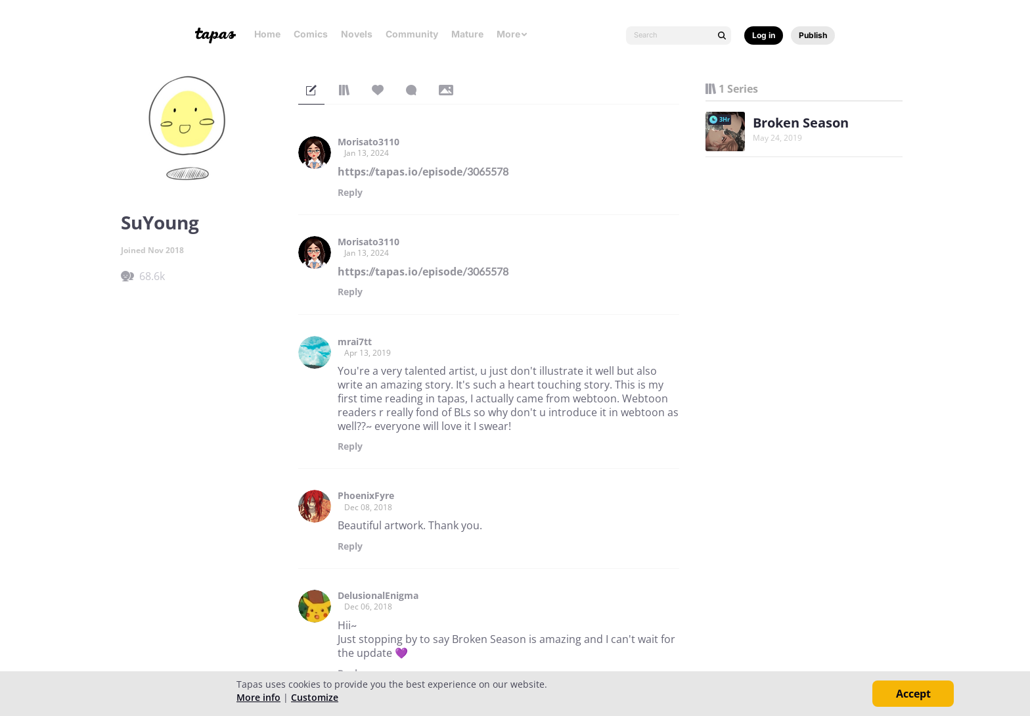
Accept (913, 693)
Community (412, 33)
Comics (311, 33)
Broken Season (801, 122)
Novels (356, 33)
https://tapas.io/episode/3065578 (423, 171)
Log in (763, 35)
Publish (813, 35)
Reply (350, 193)
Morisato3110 (368, 142)
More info (258, 697)
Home (267, 33)
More (512, 33)
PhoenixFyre (366, 496)
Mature (467, 33)
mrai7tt (355, 342)
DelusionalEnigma (378, 596)
